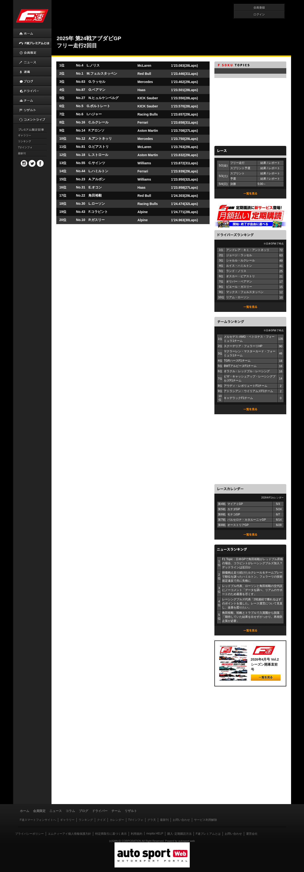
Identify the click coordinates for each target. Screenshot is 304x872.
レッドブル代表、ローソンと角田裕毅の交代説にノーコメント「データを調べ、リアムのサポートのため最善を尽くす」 (252, 590)
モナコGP (233, 514)
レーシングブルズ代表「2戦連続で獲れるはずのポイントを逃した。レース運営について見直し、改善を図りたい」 (252, 603)
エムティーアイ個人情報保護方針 (69, 833)
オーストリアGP (238, 525)
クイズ (101, 820)
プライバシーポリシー (29, 833)
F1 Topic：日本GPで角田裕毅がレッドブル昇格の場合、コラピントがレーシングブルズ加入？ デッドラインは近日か (252, 563)
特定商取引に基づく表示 (111, 833)
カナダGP (233, 509)
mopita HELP (154, 833)
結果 (263, 163)
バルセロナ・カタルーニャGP (246, 519)
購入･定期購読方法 (179, 833)
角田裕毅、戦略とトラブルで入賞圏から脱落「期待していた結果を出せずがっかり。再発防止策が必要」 (252, 617)
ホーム (24, 811)
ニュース (55, 811)
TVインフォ (135, 820)
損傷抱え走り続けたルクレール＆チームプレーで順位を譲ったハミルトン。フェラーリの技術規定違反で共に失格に (252, 576)
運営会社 (252, 833)
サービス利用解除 (205, 820)
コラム (70, 811)
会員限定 (39, 811)
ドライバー (100, 811)
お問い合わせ (181, 820)
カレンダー (117, 820)
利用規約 (136, 833)
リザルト (131, 811)
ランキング (86, 820)
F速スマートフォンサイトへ (38, 820)
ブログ (83, 811)
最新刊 (164, 820)
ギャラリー (67, 820)
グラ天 (151, 820)
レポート (274, 163)
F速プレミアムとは (208, 833)
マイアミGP (235, 504)
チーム (116, 811)
